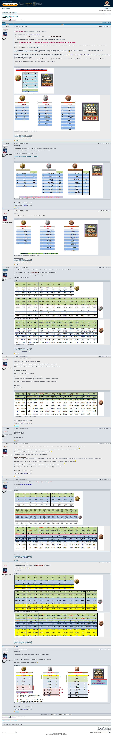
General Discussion (14, 14)
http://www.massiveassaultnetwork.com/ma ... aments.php (26, 51)
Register (8, 8)
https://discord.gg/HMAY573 (34, 47)
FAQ (105, 8)
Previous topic (104, 22)
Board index (4, 14)
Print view (4, 22)
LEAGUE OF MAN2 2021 (10, 16)
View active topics (14, 12)
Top (2, 140)
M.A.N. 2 (8, 14)
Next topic (109, 22)
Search (109, 8)
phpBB (52, 733)
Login (3, 8)
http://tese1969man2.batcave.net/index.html (23, 136)
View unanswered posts (6, 12)
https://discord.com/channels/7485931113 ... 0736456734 (26, 156)
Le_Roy (8, 17)
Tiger (11, 17)
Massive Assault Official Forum (7, 1)
